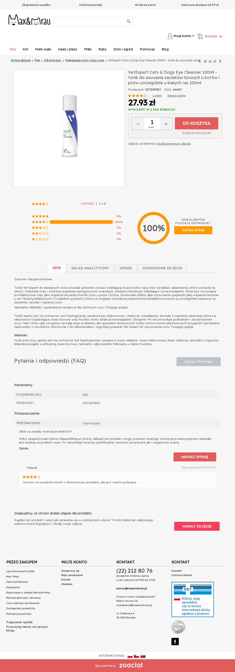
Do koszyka (196, 123)
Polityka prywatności (18, 613)
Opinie (126, 268)
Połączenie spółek (19, 622)
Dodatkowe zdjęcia (162, 268)
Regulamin (13, 587)
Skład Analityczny (90, 268)
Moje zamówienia (72, 575)
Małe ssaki (43, 49)
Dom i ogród (123, 49)
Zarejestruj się (70, 570)
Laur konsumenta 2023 (20, 571)
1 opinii (157, 95)
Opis (56, 268)
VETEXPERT (153, 89)
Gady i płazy (67, 49)
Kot (25, 49)
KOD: (168, 89)
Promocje (147, 49)
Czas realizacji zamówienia (22, 603)
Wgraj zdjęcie (197, 526)
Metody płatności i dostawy (23, 597)
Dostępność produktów (20, 608)
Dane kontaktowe (17, 581)
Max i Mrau (12, 576)
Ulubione (67, 584)
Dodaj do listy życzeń (196, 133)
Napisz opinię (177, 95)
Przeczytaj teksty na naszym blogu (27, 628)
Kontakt (176, 570)
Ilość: (151, 127)
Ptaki (88, 49)
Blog (165, 49)
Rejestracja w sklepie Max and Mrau (28, 592)
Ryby (102, 49)
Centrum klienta (181, 575)
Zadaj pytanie (199, 361)
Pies (13, 49)
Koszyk (65, 579)
